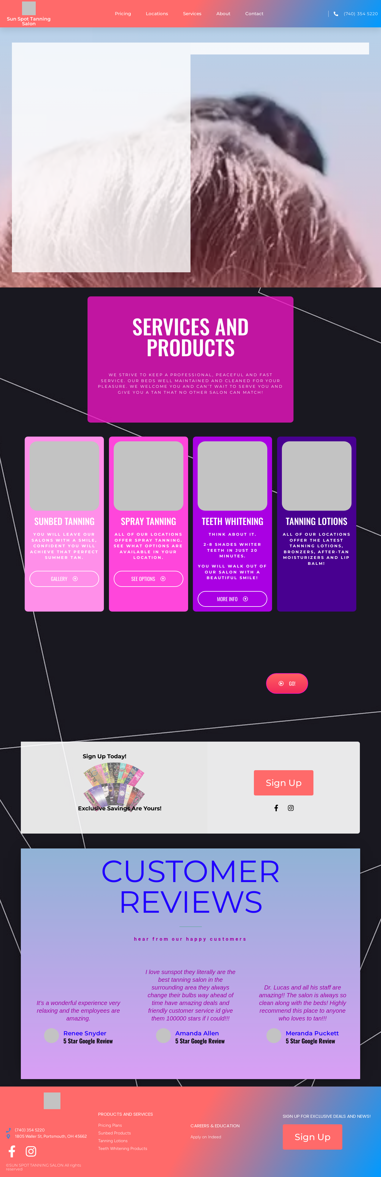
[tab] (279, 48)
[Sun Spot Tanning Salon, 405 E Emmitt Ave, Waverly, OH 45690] (104, 169)
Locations (157, 13)
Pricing (123, 13)
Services (192, 13)
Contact (254, 13)
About (223, 13)
